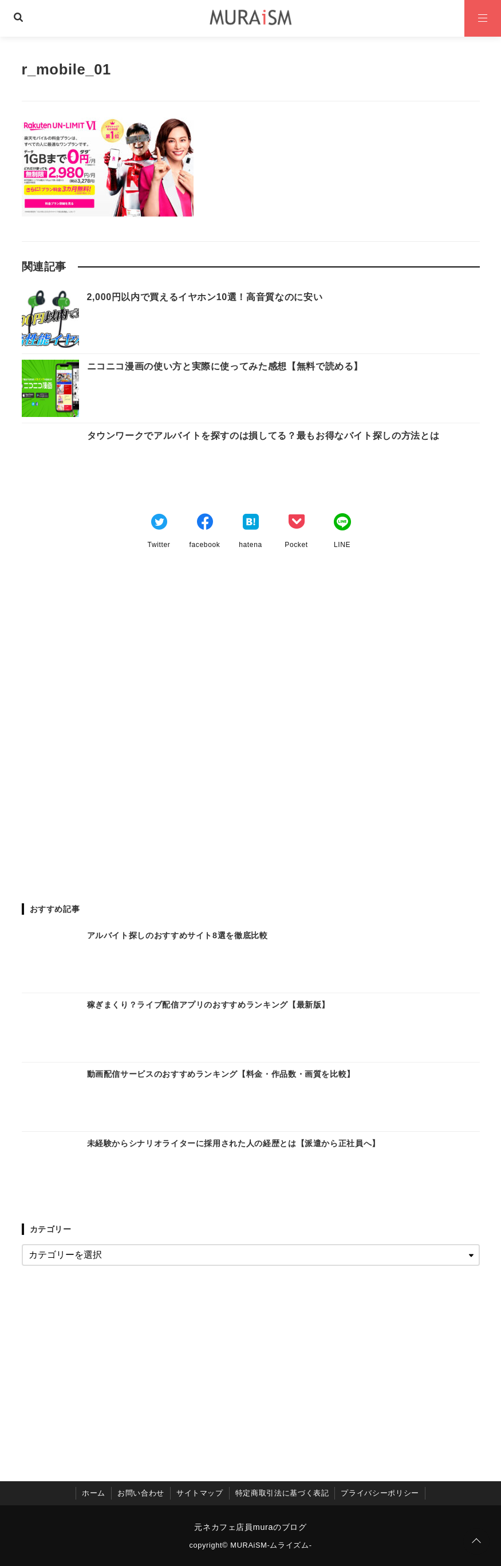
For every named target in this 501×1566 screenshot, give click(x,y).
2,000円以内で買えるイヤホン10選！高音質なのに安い (205, 297)
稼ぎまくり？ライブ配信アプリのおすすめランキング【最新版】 (208, 1004)
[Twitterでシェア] (159, 523)
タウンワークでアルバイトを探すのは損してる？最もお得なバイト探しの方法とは (263, 435)
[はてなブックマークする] (250, 523)
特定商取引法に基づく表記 (282, 1493)
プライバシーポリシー (380, 1493)
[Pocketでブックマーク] (296, 523)
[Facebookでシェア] (205, 523)
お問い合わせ (140, 1493)
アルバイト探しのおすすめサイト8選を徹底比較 (177, 935)
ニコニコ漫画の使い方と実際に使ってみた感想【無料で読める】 (225, 366)
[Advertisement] (251, 722)
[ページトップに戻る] (476, 1541)
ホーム (93, 1493)
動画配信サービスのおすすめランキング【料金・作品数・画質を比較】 (221, 1074)
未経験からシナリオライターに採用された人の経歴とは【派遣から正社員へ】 (233, 1143)
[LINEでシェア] (342, 523)
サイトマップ (199, 1493)
